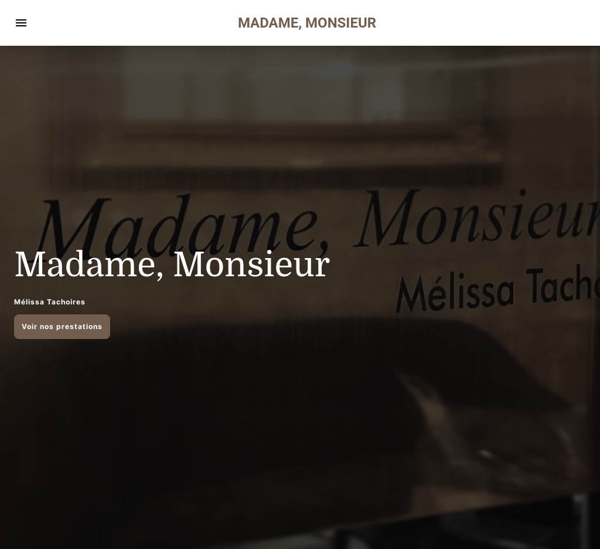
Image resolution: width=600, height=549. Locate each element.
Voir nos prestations (62, 326)
